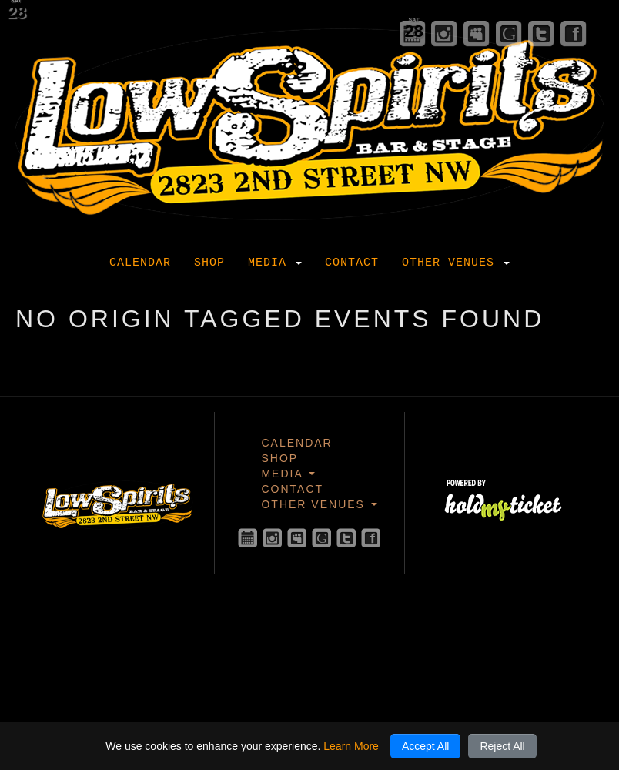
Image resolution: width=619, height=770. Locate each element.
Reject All (502, 746)
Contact (352, 263)
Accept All (425, 746)
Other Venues (456, 263)
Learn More (351, 746)
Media (275, 263)
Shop (209, 263)
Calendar (140, 263)
